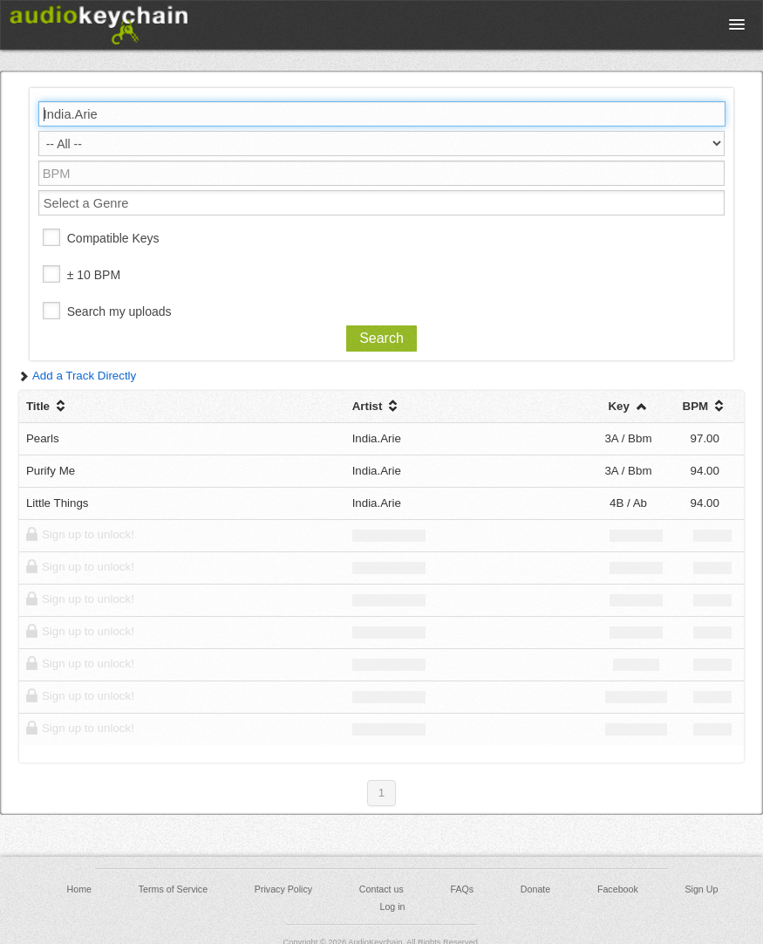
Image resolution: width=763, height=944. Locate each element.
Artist (377, 406)
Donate (535, 889)
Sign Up (701, 889)
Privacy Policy (283, 889)
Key (628, 406)
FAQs (462, 889)
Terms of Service (173, 889)
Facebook (617, 889)
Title (47, 406)
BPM (705, 406)
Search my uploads (119, 311)
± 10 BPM (93, 275)
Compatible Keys (113, 238)
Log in (392, 906)
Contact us (381, 889)
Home (79, 889)
